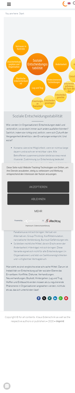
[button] (39, 298)
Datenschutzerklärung (42, 226)
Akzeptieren (38, 187)
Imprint (60, 321)
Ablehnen (38, 199)
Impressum (29, 226)
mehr (38, 211)
